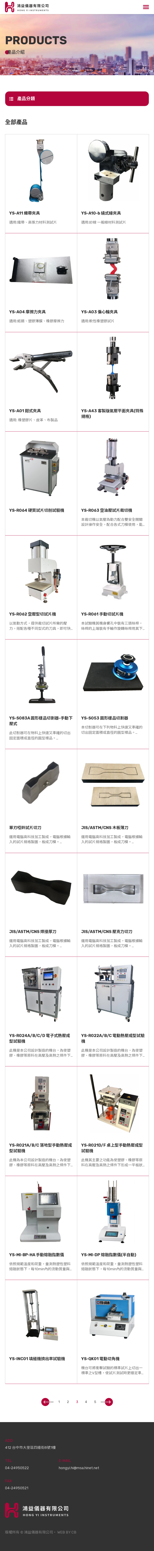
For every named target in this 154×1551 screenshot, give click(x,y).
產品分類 (22, 98)
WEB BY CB (66, 1532)
